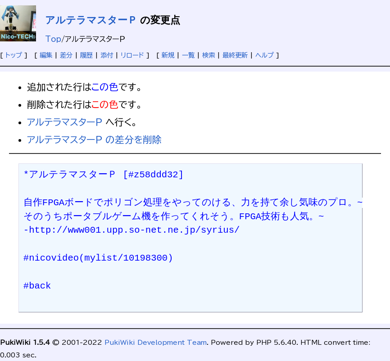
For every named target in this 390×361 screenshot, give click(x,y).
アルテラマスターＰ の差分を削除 (94, 139)
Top (53, 39)
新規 (168, 55)
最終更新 (235, 55)
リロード (132, 55)
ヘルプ (264, 55)
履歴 (86, 55)
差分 (66, 55)
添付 (106, 55)
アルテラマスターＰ (91, 20)
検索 (208, 55)
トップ (13, 55)
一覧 (188, 55)
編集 (46, 55)
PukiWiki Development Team (155, 342)
